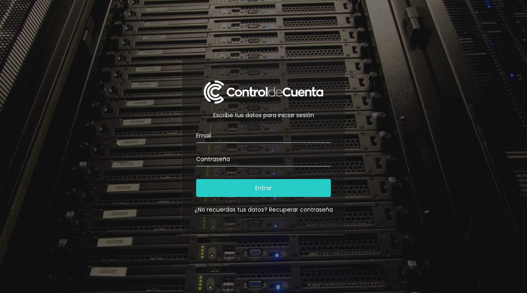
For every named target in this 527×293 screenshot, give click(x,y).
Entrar (263, 188)
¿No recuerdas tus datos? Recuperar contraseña (264, 210)
